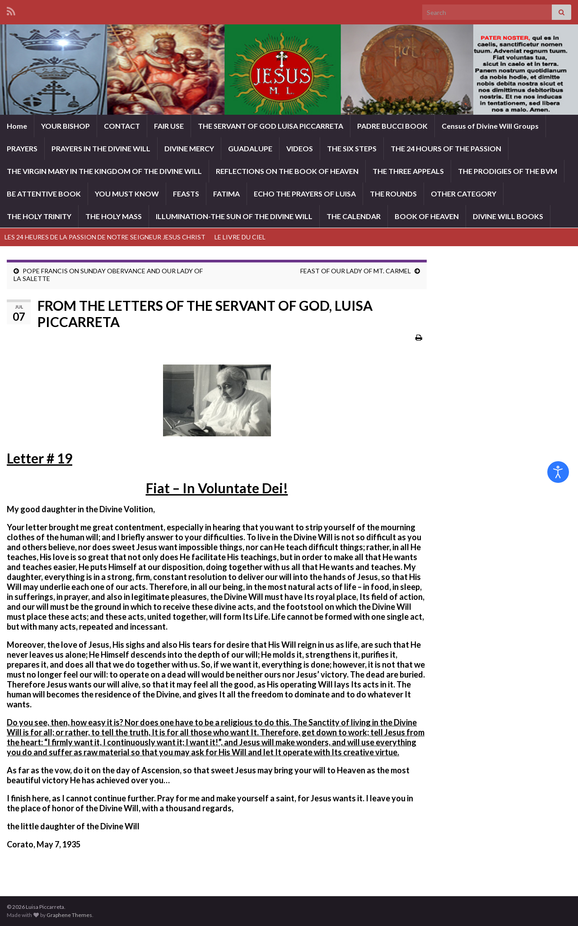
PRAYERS (22, 148)
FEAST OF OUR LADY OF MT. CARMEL (355, 271)
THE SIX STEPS (352, 148)
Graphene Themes (69, 915)
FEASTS (186, 193)
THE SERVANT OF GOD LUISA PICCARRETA (270, 126)
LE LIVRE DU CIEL (240, 237)
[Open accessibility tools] (558, 472)
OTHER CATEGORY (463, 193)
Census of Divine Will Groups (490, 126)
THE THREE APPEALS (408, 171)
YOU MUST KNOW (127, 193)
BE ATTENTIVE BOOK (44, 193)
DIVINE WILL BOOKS (508, 216)
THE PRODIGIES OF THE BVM (507, 171)
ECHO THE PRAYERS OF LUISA (305, 193)
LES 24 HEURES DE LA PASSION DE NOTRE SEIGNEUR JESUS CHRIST (105, 237)
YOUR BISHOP (65, 126)
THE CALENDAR (353, 216)
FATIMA (226, 193)
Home (17, 126)
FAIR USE (169, 126)
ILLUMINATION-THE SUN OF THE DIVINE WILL (234, 216)
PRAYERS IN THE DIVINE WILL (100, 148)
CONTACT (122, 126)
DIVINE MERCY (189, 148)
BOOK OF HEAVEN (427, 216)
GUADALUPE (250, 148)
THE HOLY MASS (113, 216)
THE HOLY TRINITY (39, 216)
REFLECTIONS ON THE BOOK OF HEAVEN (287, 171)
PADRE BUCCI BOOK (392, 126)
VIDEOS (299, 148)
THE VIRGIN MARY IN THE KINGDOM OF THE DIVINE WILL (104, 171)
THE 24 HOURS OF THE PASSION (446, 148)
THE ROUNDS (393, 193)
